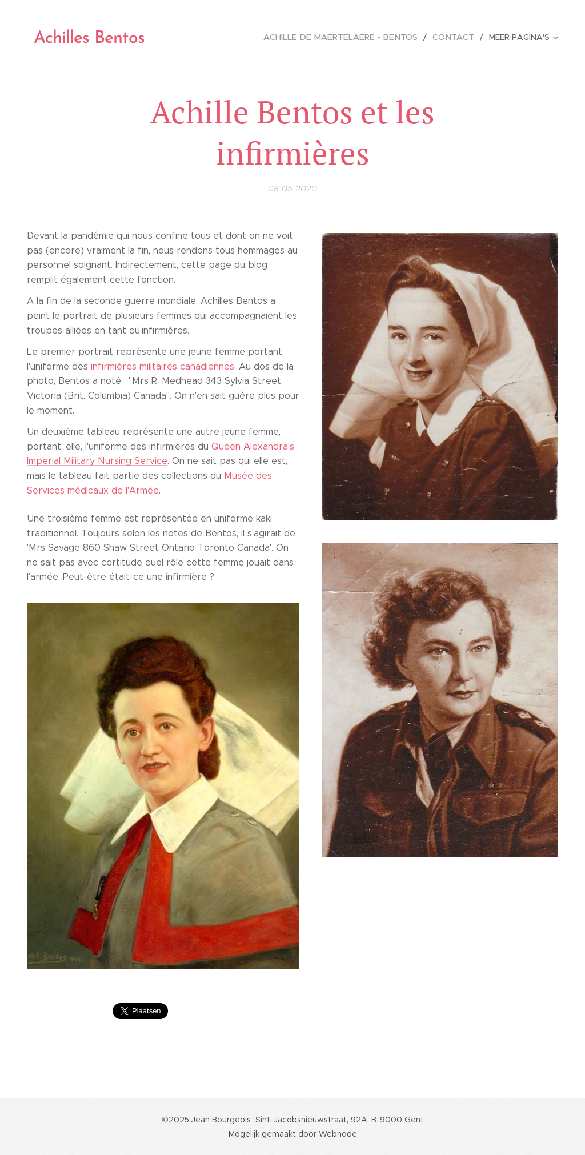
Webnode (338, 1134)
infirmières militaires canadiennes (162, 366)
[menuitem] (348, 37)
